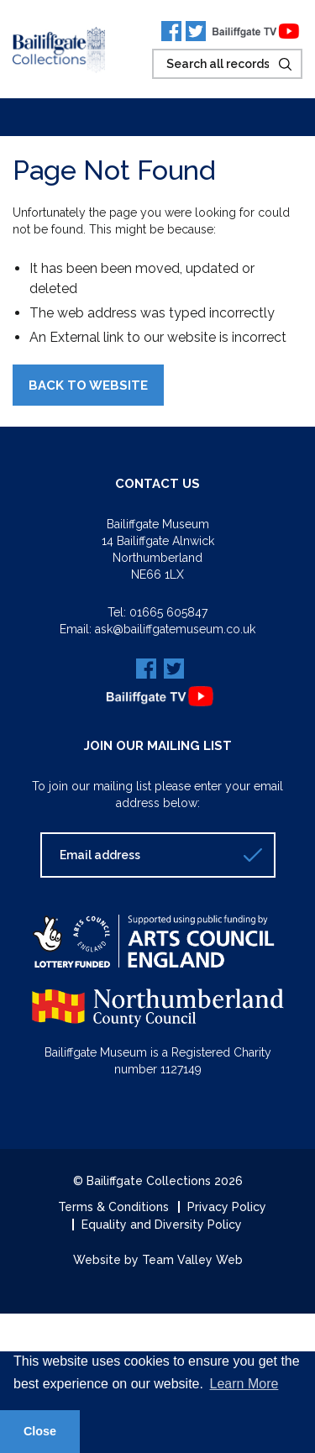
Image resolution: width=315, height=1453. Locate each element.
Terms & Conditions (113, 1207)
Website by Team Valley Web (158, 1260)
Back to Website (88, 385)
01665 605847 (168, 612)
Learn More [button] (244, 1384)
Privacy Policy (226, 1207)
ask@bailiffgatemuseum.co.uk (175, 629)
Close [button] (40, 1431)
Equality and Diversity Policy (161, 1224)
